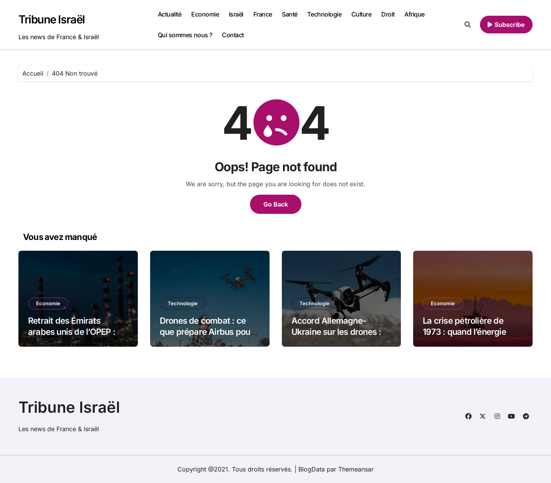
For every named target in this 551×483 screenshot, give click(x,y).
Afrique (414, 14)
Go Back (275, 204)
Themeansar (356, 469)
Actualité (170, 14)
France (262, 14)
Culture (361, 14)
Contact (233, 35)
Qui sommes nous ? (185, 35)
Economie (205, 14)
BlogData (311, 469)
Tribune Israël (51, 19)
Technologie (324, 14)
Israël (236, 14)
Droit (388, 14)
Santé (290, 14)
